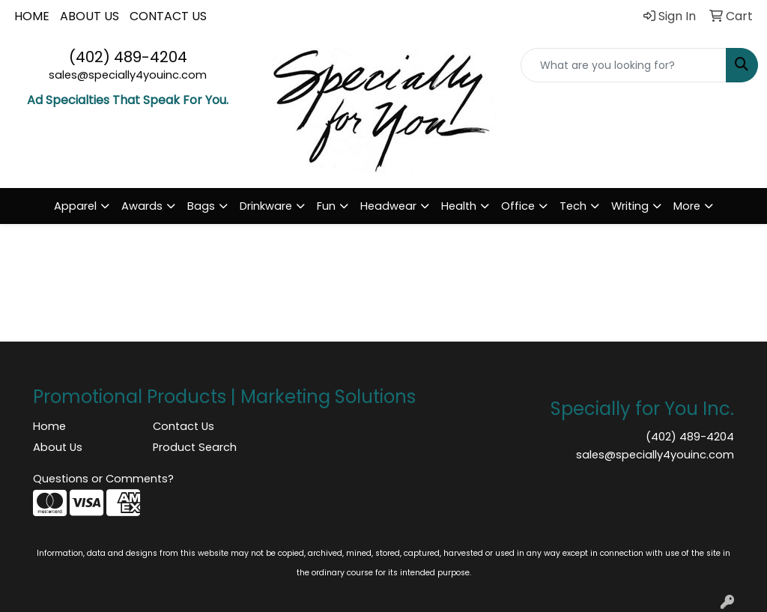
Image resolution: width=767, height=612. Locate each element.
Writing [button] (630, 206)
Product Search (195, 447)
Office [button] (518, 206)
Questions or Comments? (103, 478)
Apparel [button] (75, 206)
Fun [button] (326, 206)
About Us (57, 447)
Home (49, 426)
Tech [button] (573, 206)
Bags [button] (201, 206)
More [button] (686, 206)
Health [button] (458, 206)
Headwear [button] (388, 206)
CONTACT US (168, 16)
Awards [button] (142, 206)
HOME (31, 16)
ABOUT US (89, 16)
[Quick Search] (624, 65)
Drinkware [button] (266, 206)
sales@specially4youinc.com (128, 74)
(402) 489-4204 (128, 56)
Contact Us (183, 426)
